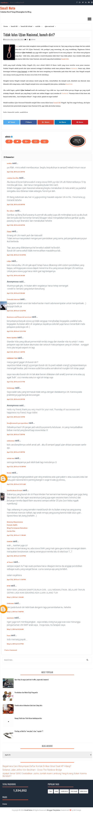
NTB (8, 586)
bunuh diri (65, 59)
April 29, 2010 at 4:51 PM (16, 382)
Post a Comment (10, 650)
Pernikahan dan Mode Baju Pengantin (26, 692)
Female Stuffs (12, 525)
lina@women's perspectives (17, 423)
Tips (50, 791)
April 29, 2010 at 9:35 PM (16, 452)
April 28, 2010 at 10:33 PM (16, 255)
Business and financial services (19, 317)
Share (29, 122)
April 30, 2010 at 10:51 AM (16, 484)
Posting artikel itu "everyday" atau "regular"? (29, 731)
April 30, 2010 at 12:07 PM (16, 556)
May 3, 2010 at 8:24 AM (15, 629)
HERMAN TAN (12, 358)
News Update (12, 337)
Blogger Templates (53, 810)
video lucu (83, 791)
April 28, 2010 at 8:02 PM (16, 225)
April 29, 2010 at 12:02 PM (16, 311)
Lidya (9, 261)
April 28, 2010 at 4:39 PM (16, 172)
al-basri (10, 562)
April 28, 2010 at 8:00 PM (16, 204)
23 (27, 39)
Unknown (10, 603)
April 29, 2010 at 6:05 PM (16, 399)
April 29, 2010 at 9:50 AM (16, 293)
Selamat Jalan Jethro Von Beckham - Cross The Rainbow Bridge (32, 769)
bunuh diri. (69, 84)
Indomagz (11, 388)
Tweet (11, 122)
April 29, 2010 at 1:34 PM (16, 352)
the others (11, 211)
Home (4, 804)
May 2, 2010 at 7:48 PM (15, 612)
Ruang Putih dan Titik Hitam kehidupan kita (28, 718)
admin (7, 136)
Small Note (7, 8)
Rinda (9, 473)
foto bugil (74, 791)
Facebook (65, 93)
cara (56, 791)
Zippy (9, 231)
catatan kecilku (13, 178)
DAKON (9, 541)
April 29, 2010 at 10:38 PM (16, 467)
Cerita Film (11, 531)
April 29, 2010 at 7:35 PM (16, 434)
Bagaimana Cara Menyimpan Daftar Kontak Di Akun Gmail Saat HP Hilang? (37, 766)
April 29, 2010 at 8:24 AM (16, 275)
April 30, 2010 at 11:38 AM (16, 535)
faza (8, 635)
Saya (16, 46)
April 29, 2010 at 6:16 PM (16, 417)
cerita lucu (64, 791)
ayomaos (10, 618)
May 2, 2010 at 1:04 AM (15, 597)
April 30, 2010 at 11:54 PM (16, 579)
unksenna (10, 441)
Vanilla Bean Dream (14, 490)
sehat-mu (10, 458)
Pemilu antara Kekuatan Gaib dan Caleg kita (28, 705)
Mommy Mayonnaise (15, 522)
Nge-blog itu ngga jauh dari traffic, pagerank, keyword (32, 679)
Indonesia (74, 68)
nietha (9, 163)
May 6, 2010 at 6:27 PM (15, 644)
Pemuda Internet (13, 299)
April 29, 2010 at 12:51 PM (16, 331)
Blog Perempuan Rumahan (17, 528)
